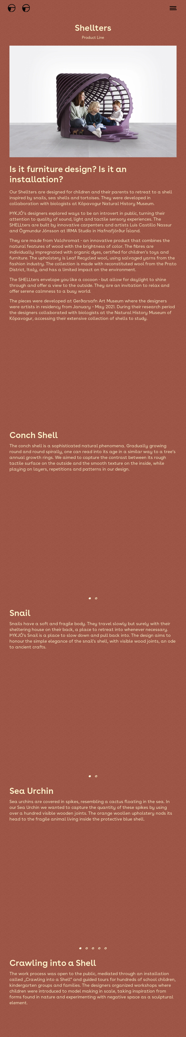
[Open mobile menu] (173, 8)
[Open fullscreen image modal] (92, 377)
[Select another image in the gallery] (89, 598)
